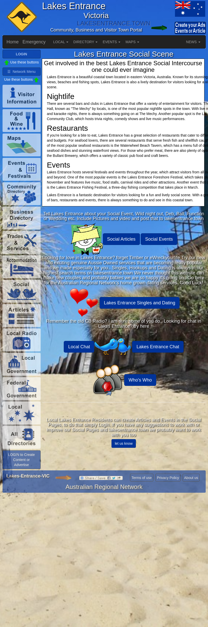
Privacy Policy (168, 478)
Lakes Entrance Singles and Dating (139, 302)
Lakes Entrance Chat (157, 346)
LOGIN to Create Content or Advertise (21, 460)
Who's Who (140, 380)
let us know (124, 443)
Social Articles (121, 239)
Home (13, 41)
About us (191, 478)
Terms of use (142, 478)
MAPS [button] (132, 42)
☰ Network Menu (21, 72)
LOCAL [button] (60, 42)
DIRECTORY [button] (85, 42)
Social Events (159, 239)
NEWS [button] (193, 42)
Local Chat (79, 346)
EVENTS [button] (111, 42)
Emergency (34, 41)
